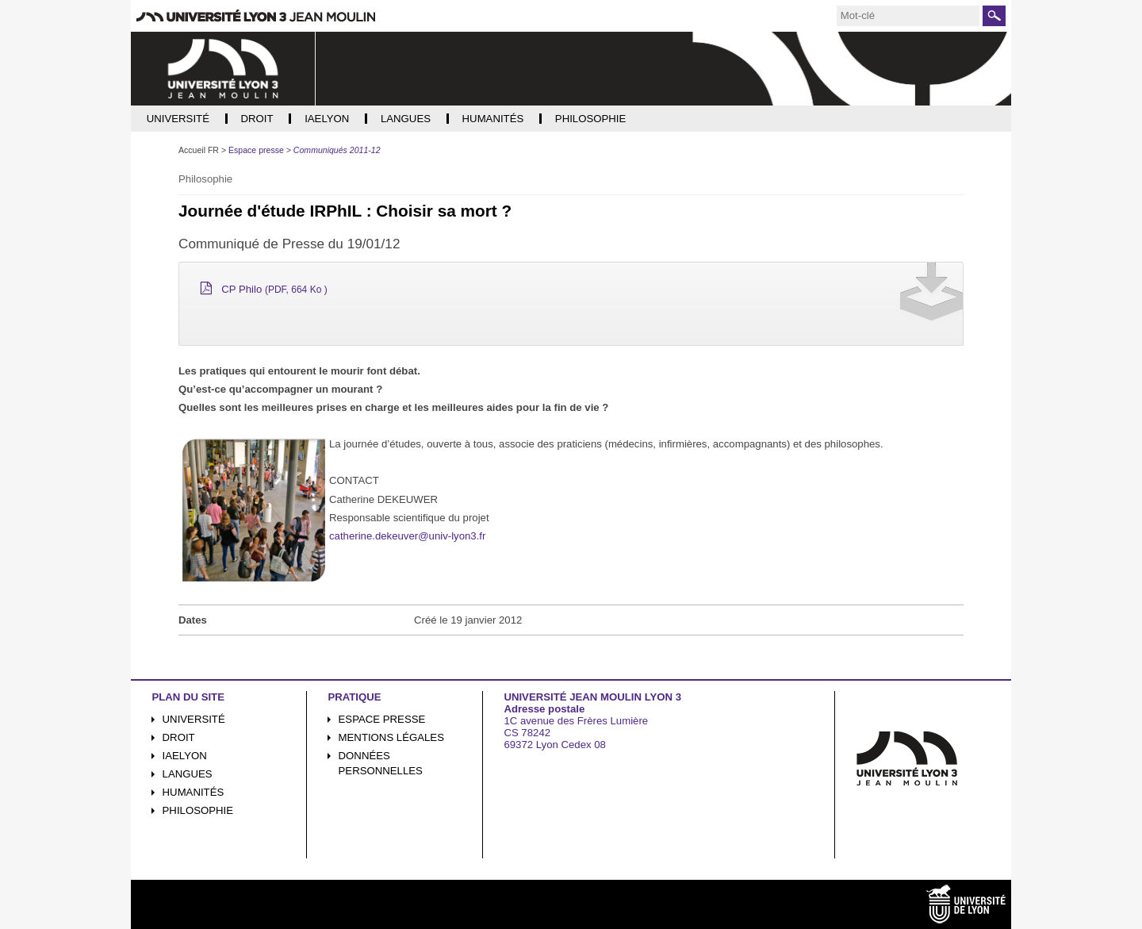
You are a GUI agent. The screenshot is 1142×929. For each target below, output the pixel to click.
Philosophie (198, 810)
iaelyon (185, 756)
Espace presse (382, 719)
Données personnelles (381, 763)
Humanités (193, 792)
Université (194, 719)
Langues (188, 774)
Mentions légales (391, 737)
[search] (908, 16)
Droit (179, 737)
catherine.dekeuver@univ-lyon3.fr (407, 536)
